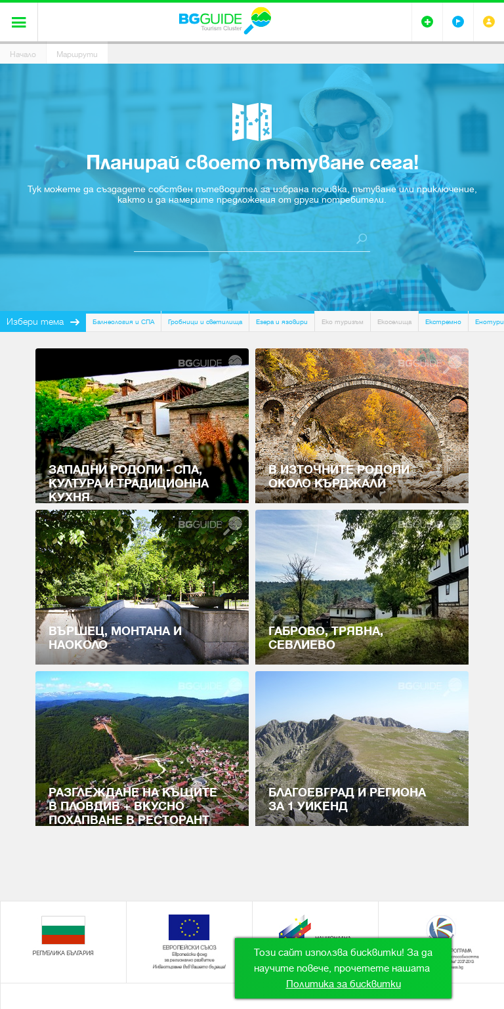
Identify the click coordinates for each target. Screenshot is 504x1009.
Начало (23, 54)
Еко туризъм (343, 321)
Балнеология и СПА (123, 321)
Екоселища (394, 321)
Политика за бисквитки (343, 984)
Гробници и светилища (205, 321)
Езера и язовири (282, 321)
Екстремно (443, 321)
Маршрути (77, 54)
